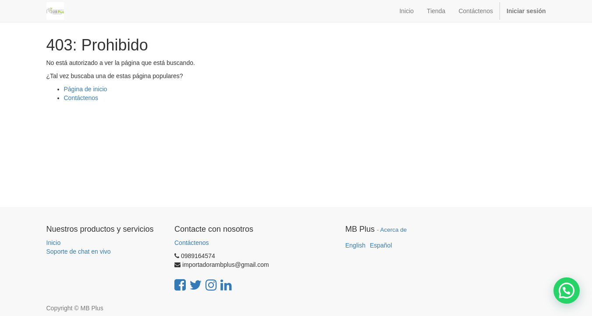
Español (381, 245)
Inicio (53, 242)
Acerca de (393, 229)
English (355, 245)
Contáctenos (81, 97)
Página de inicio (85, 89)
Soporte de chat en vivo (78, 251)
